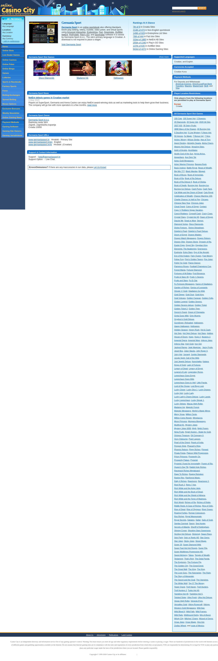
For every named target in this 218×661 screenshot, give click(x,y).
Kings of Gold (180, 365)
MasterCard (198, 86)
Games (5, 73)
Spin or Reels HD (191, 538)
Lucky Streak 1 (197, 400)
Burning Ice (204, 185)
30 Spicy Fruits (189, 125)
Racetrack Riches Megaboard (187, 471)
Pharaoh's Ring (193, 446)
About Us (89, 635)
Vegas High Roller (182, 601)
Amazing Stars (197, 147)
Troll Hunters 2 (180, 590)
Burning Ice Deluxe (182, 189)
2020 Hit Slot (204, 122)
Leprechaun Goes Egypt (184, 376)
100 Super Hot (189, 118)
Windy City (178, 619)
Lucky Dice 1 (191, 390)
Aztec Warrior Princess (184, 164)
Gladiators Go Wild (196, 291)
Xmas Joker (179, 622)
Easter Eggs (179, 245)
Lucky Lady (189, 393)
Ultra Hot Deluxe (205, 597)
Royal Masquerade (193, 516)
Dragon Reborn (203, 238)
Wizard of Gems (206, 619)
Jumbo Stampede (198, 354)
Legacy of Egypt (196, 368)
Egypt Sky (190, 245)
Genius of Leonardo (198, 287)
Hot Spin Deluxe (190, 333)
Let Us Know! (100, 167)
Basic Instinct (180, 168)
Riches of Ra (190, 502)
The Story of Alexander (184, 576)
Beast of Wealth (205, 168)
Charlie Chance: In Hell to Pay (187, 199)
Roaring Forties (180, 513)
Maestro (188, 86)
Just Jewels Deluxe (182, 361)
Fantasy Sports (9, 86)
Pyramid (193, 460)
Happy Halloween (181, 326)
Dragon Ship (179, 242)
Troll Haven (191, 587)
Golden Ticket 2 (181, 309)
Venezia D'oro (197, 601)
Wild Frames (201, 611)
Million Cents (191, 414)
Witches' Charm (191, 619)
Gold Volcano (180, 298)
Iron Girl (198, 344)
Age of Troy (205, 140)
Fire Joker (208, 259)
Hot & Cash (205, 330)
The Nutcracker (194, 573)
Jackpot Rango (180, 347)
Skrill (206, 86)
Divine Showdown (196, 228)
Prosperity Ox (194, 457)
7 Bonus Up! (198, 136)
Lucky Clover (179, 390)
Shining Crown (180, 530)
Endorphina (92, 32)
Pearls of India (197, 442)
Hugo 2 (197, 337)
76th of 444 (138, 36)
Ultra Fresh (192, 597)
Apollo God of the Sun (183, 154)
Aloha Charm (207, 143)
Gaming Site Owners (11, 131)
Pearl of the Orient (182, 442)
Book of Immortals (195, 175)
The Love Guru (180, 573)
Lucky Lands (204, 397)
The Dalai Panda (202, 559)
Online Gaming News (12, 117)
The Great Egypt (196, 566)
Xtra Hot (200, 622)
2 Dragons (201, 118)
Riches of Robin (204, 502)
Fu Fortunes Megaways (184, 284)
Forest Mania (179, 270)
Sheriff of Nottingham (200, 527)
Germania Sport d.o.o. (38, 120)
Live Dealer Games (11, 55)
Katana (206, 361)
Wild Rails (178, 615)
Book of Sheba (199, 182)
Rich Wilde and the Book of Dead (188, 492)
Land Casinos (126, 635)
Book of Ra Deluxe (193, 178)
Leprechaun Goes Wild (184, 379)
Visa (177, 88)
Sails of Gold (207, 520)
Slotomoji (196, 534)
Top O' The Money (196, 583)
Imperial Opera (180, 340)
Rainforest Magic (192, 478)
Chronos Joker (197, 203)
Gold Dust (189, 295)
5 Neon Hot (206, 133)
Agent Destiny (180, 143)
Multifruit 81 (179, 425)
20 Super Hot (192, 122)
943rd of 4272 (139, 49)
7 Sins (207, 136)
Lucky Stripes (180, 404)
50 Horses (178, 136)
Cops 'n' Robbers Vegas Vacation (188, 210)
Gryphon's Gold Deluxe (184, 319)
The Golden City (181, 566)
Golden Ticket (201, 305)
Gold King (199, 295)
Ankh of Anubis (180, 150)
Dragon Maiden (194, 235)
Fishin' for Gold (180, 263)
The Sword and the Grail (184, 580)
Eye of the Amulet (201, 252)
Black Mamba (191, 171)
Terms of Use (131, 654)
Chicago (204, 199)
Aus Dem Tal (190, 157)
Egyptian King (201, 245)
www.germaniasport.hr (38, 139)
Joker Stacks (189, 351)
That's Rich (189, 559)
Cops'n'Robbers (181, 214)
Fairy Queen (196, 256)
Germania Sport (69, 27)
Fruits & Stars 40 (181, 277)
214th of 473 (139, 30)
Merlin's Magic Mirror (201, 411)
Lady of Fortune (193, 365)
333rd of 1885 (139, 39)
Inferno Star (179, 344)
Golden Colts (207, 298)
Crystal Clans (180, 217)
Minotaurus (197, 418)
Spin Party (178, 538)
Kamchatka (196, 361)
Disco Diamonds (196, 224)
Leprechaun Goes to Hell (185, 383)
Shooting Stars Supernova (199, 530)
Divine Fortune (180, 228)
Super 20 (178, 545)
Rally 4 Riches (180, 481)
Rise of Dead (179, 509)
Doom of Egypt (180, 235)
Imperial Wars (194, 340)
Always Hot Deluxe (182, 147)
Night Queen (202, 428)
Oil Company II (197, 435)
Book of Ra (179, 178)
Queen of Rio (207, 464)
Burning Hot (193, 185)
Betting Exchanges (11, 95)
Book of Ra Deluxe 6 (183, 182)
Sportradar (100, 34)
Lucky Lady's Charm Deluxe (186, 397)
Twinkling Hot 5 (196, 594)
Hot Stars (202, 333)
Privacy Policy (142, 654)
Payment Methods (10, 122)
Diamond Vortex (181, 224)
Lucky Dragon (204, 390)
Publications (113, 635)
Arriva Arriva (199, 154)
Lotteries (6, 77)
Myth (194, 428)
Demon (200, 221)
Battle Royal (192, 168)
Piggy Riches (194, 449)
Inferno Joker (206, 340)
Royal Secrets (180, 520)
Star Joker (178, 541)
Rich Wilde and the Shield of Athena (189, 495)
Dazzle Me (178, 221)
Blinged (201, 171)
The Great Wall (180, 569)
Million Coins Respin (183, 418)
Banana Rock (201, 164)
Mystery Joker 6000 (182, 428)
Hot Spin (178, 333)
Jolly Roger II (201, 351)
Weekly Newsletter (10, 113)
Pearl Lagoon (194, 439)
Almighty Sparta (194, 143)
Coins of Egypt (192, 206)
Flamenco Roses (181, 266)
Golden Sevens (195, 302)
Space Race (206, 534)
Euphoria (178, 252)
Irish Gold (189, 344)
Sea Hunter (200, 523)
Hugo (191, 337)
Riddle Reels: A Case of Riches (187, 506)
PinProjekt (74, 34)
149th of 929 (139, 33)
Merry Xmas (179, 414)
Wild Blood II (179, 611)
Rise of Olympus (194, 509)
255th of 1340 (139, 43)
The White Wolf (180, 583)
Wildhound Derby (191, 615)
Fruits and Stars (181, 280)
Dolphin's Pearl (180, 231)
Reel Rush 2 (179, 485)
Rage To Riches (181, 474)
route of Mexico (197, 626)
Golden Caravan (194, 298)
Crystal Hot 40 (193, 217)
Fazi (101, 32)
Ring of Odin (207, 506)
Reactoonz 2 (203, 481)
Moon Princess (180, 421)
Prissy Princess (180, 457)
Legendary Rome (195, 372)
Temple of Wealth (202, 555)
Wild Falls (190, 611)
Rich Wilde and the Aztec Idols (187, 488)
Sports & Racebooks (11, 82)
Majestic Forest (192, 407)
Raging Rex (179, 478)
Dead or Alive (190, 221)
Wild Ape (200, 608)
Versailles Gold (180, 604)
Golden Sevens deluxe (184, 305)
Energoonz (202, 249)
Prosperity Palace (181, 460)
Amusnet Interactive (76, 32)
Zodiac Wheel (180, 626)
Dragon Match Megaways (185, 238)
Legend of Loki (180, 372)
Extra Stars (188, 252)
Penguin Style (180, 446)
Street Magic (200, 541)
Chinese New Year (182, 203)
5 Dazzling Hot (180, 133)
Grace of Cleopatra (196, 312)
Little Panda (202, 383)
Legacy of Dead (181, 368)
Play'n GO (84, 34)
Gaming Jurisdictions (12, 135)
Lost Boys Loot (197, 386)
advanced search (178, 11)
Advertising (101, 635)
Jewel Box (178, 351)
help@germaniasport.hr (49, 157)
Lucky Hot (178, 393)
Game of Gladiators (203, 284)
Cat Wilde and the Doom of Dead (188, 192)
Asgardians (179, 157)
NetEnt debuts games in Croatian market (48, 97)
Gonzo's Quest (180, 312)
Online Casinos (9, 60)
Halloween (198, 323)
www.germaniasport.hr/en (40, 142)
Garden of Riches (181, 287)
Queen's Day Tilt (181, 467)
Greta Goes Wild (181, 316)
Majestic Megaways (182, 411)
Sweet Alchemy (180, 555)
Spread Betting (9, 99)
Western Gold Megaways (185, 608)
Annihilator (192, 150)
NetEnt (65, 34)
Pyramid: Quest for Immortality (187, 464)
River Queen (207, 509)
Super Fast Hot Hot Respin (185, 548)
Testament (178, 559)
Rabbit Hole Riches (197, 467)
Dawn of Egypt (206, 217)
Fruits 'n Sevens (197, 277)
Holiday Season (181, 330)
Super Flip (202, 548)
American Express (183, 84)
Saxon (191, 523)
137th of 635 (139, 46)
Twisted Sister (180, 597)
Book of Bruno (180, 175)
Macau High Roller (195, 404)
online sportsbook (91, 27)
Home (5, 46)
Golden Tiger (194, 309)
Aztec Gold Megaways (183, 161)
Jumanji (186, 354)
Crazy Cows (207, 214)
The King (192, 569)
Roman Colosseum (196, 513)
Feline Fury (179, 259)
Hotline (210, 333)
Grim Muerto (195, 316)
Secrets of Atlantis (182, 527)
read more (92, 105)
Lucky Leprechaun (182, 400)
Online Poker (8, 64)
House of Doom (181, 337)
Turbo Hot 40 (193, 590)
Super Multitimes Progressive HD (188, 552)
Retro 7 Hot (191, 485)
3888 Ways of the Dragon (185, 129)
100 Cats (178, 118)
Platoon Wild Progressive (197, 453)
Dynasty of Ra (205, 242)
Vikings (206, 604)
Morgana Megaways (197, 421)
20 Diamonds (180, 122)
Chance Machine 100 (203, 196)
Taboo (191, 555)
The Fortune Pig (194, 562)
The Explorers (180, 562)
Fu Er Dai (193, 280)
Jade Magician (194, 347)
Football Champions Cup (200, 266)
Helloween (194, 326)
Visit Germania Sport (71, 44)
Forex (5, 91)
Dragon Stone (192, 242)
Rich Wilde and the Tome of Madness (190, 499)
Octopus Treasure (182, 435)
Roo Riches (179, 516)
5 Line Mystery (194, 133)
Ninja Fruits (179, 432)
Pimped (204, 449)
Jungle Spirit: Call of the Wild (186, 358)
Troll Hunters (202, 587)
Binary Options (9, 104)
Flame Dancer (194, 263)
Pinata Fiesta (179, 453)
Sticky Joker (189, 541)
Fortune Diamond (194, 270)
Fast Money (207, 256)
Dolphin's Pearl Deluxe (198, 231)
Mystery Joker (191, 425)
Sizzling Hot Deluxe (182, 534)
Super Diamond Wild (192, 545)
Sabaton (191, 520)
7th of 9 (136, 27)
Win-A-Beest (205, 615)
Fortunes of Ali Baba (183, 273)
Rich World (179, 502)
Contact (203, 206)
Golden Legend (180, 302)
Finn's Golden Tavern (194, 259)
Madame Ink (179, 407)
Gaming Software (10, 127)
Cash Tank (207, 189)
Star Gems (204, 538)
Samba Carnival (181, 523)
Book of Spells (180, 185)
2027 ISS (178, 125)
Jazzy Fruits (207, 347)
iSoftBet (119, 32)
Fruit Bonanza (199, 273)
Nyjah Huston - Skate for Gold (198, 432)
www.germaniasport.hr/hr (40, 144)
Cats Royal (208, 192)
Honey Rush (194, 330)
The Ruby (206, 573)
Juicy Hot (178, 354)
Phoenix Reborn (181, 449)
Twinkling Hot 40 (181, 594)
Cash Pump (197, 189)
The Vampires (202, 580)
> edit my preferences (10, 41)
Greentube (109, 32)
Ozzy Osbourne (181, 439)
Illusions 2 (206, 337)
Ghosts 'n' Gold (180, 291)
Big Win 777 (179, 171)
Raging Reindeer (196, 474)
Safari (198, 520)
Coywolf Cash (195, 214)
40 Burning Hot (203, 129)
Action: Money (180, 140)
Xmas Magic (190, 622)
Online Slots (8, 50)
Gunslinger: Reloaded (183, 323)
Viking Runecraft (195, 604)
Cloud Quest (179, 206)
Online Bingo (8, 69)
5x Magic (188, 136)
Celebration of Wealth (183, 196)
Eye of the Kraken (182, 256)
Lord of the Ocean (182, 386)
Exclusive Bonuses (11, 109)
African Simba (193, 140)
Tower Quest (179, 587)
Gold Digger (179, 295)
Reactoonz (192, 481)
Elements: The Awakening (185, 249)
